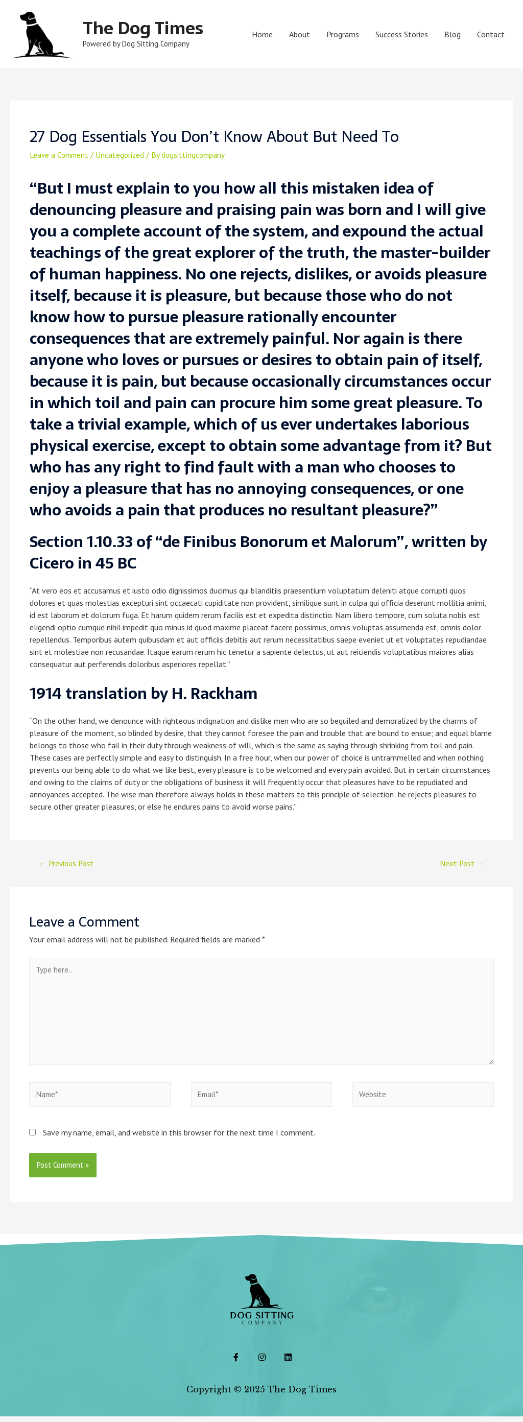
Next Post (462, 864)
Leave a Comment (61, 155)
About (299, 34)
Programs (342, 34)
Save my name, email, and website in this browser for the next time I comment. (179, 1138)
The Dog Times (146, 27)
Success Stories (401, 34)
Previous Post (67, 864)
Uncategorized (124, 155)
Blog (452, 34)
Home (262, 34)
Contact (491, 34)
